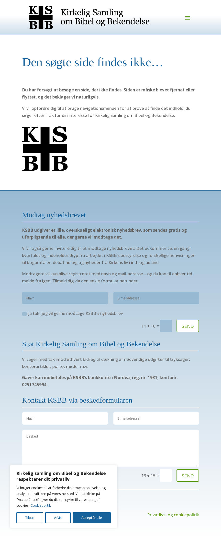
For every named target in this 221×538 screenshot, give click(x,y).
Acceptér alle (91, 517)
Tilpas (29, 517)
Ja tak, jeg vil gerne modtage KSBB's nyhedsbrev (72, 313)
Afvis (58, 517)
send (188, 475)
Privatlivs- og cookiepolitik (173, 514)
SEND (188, 326)
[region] (63, 496)
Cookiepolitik (41, 505)
